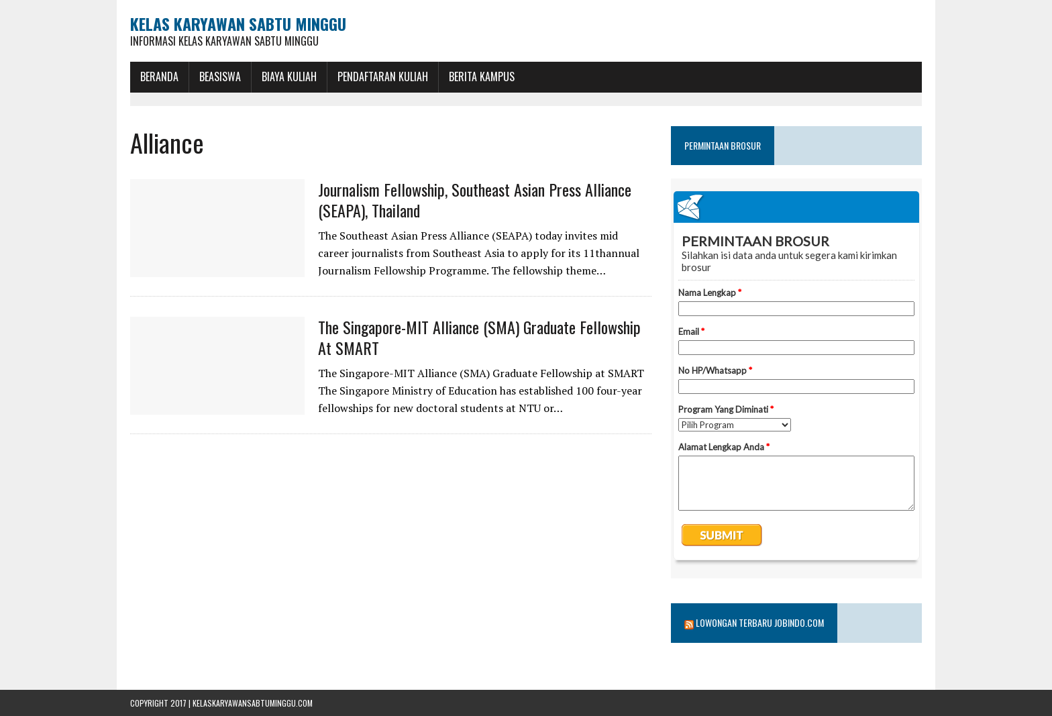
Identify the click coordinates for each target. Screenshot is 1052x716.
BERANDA (159, 76)
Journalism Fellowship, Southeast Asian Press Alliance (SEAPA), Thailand (474, 199)
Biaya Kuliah (289, 76)
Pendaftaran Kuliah (382, 76)
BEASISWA (220, 76)
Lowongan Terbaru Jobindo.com (760, 622)
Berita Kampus (482, 76)
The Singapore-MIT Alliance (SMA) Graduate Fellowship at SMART (479, 337)
